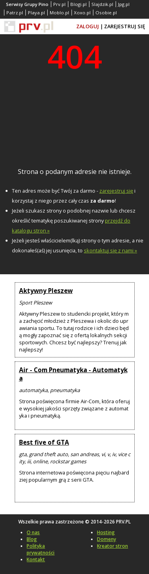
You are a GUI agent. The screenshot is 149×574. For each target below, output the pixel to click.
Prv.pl (59, 4)
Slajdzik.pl (102, 4)
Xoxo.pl (82, 13)
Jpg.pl (124, 4)
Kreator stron (112, 546)
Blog (32, 539)
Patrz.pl (14, 13)
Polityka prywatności (40, 549)
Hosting (106, 532)
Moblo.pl (59, 13)
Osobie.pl (106, 13)
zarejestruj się (116, 190)
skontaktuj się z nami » (110, 250)
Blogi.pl (78, 4)
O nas (33, 532)
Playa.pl (36, 13)
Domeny (106, 539)
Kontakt (36, 559)
